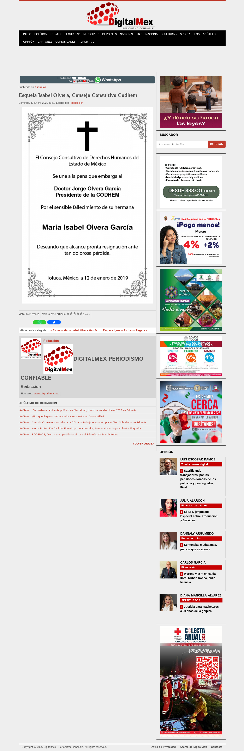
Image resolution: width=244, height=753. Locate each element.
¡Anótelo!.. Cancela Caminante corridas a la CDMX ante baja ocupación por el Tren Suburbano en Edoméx (82, 424)
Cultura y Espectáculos (184, 35)
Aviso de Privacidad (163, 749)
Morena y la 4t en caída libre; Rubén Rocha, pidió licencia (198, 580)
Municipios (94, 35)
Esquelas (40, 89)
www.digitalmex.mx (46, 395)
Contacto (216, 749)
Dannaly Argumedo (197, 535)
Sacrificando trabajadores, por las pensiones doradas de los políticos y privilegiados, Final (198, 481)
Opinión (29, 43)
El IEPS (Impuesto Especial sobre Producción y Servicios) (199, 518)
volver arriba (143, 445)
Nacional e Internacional (143, 35)
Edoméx (57, 35)
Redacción (77, 105)
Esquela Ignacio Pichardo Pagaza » (125, 332)
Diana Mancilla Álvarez (200, 597)
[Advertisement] (122, 60)
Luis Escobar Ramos (197, 461)
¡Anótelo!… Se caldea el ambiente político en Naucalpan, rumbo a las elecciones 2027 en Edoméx (77, 412)
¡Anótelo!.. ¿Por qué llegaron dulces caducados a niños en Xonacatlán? (61, 418)
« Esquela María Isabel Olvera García (74, 332)
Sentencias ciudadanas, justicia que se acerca (198, 548)
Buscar (216, 145)
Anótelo (212, 35)
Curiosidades (67, 43)
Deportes (113, 35)
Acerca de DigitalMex (193, 749)
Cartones (46, 43)
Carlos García (193, 564)
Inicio (28, 35)
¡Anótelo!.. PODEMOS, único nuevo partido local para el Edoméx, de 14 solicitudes (68, 436)
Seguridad (74, 35)
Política (41, 35)
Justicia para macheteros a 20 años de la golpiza (199, 610)
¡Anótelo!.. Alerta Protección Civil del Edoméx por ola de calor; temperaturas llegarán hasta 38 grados (80, 430)
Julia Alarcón (192, 502)
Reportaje (88, 43)
